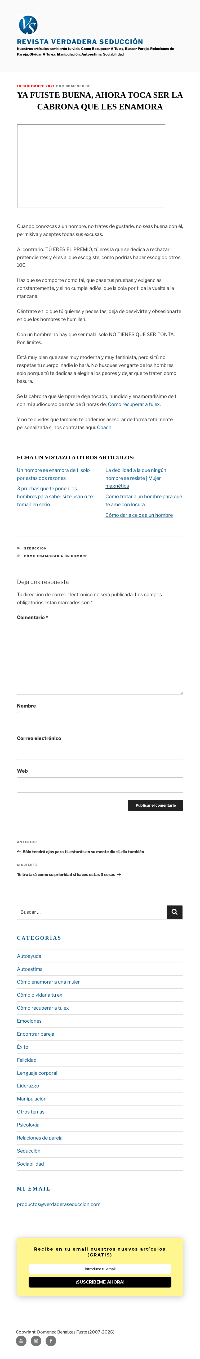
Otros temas (31, 1112)
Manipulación (32, 1099)
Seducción (35, 548)
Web (22, 771)
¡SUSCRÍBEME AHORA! (100, 1282)
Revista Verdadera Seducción (80, 42)
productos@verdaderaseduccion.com (58, 1204)
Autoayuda (29, 956)
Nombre (26, 706)
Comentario (32, 617)
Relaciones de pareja (40, 1138)
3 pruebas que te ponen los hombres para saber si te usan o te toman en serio (55, 496)
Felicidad (27, 1060)
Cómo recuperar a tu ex (43, 1008)
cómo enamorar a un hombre (56, 556)
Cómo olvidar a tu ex (39, 995)
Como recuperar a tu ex (134, 404)
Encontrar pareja (35, 1034)
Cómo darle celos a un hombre (139, 515)
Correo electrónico (39, 738)
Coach (104, 427)
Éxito (22, 1047)
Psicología (28, 1125)
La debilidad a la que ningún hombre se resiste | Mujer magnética (135, 478)
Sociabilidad (30, 1164)
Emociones (29, 1021)
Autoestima (30, 969)
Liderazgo (28, 1086)
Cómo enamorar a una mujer (48, 982)
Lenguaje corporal (37, 1073)
